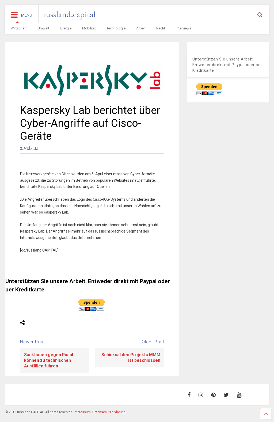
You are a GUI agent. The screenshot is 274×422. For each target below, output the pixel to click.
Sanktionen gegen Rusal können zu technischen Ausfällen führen (48, 360)
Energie (65, 28)
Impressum (82, 412)
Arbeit (141, 28)
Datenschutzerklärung (108, 412)
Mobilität (89, 28)
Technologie (115, 28)
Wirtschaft (19, 28)
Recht (160, 28)
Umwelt (43, 28)
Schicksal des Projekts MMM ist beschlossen (130, 357)
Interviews (183, 28)
